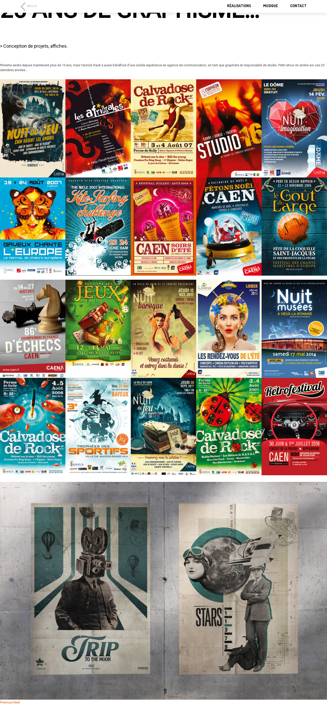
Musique (270, 5)
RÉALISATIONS (239, 5)
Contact (298, 5)
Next (16, 702)
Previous (6, 702)
